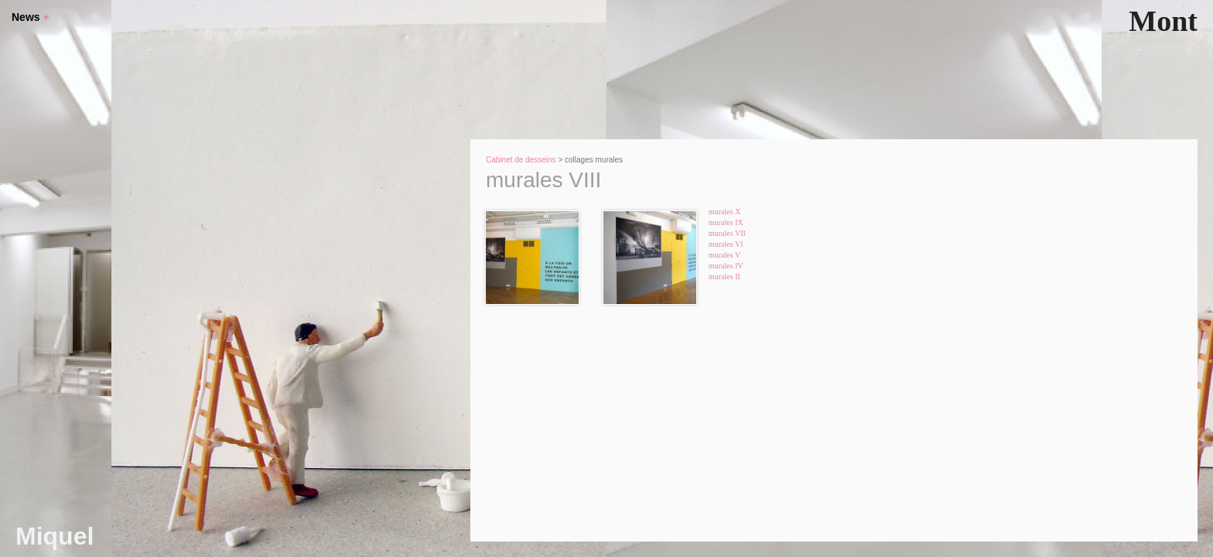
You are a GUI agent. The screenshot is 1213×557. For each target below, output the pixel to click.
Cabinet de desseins (521, 159)
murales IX (726, 222)
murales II (724, 276)
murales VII (727, 233)
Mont (1163, 21)
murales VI (726, 244)
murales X (724, 211)
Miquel (54, 536)
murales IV (726, 265)
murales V (724, 255)
